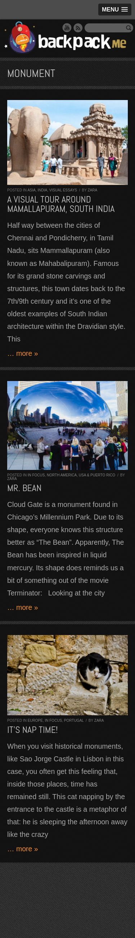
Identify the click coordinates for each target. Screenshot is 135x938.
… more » (22, 353)
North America (62, 475)
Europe (35, 720)
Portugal (74, 720)
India (42, 190)
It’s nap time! (32, 730)
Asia (31, 190)
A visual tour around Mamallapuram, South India (60, 204)
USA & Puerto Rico (97, 475)
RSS (78, 27)
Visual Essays (63, 190)
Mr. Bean (24, 488)
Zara (92, 190)
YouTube (67, 27)
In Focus (36, 475)
